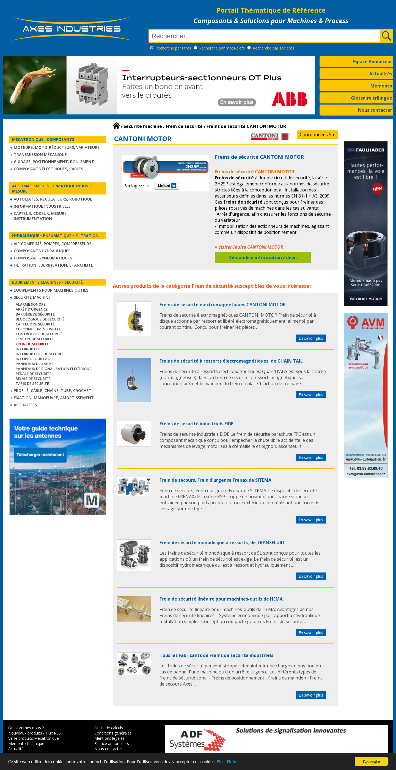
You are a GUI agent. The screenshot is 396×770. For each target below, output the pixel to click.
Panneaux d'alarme (35, 363)
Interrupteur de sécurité (40, 353)
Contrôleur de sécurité (39, 333)
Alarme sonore (30, 304)
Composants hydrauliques (42, 250)
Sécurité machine (32, 297)
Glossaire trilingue (371, 98)
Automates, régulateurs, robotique (53, 199)
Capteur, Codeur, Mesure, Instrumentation (41, 216)
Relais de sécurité (33, 378)
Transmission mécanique (40, 154)
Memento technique (26, 743)
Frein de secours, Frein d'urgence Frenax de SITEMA (215, 480)
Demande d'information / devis (263, 257)
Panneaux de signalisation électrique (53, 368)
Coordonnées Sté (318, 134)
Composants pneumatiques (43, 258)
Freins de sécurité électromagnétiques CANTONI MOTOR (223, 305)
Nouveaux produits (25, 733)
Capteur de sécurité (35, 324)
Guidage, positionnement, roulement (54, 161)
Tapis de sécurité (32, 383)
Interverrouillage (34, 358)
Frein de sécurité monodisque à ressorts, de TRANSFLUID (222, 542)
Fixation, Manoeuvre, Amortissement (54, 397)
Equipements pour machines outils (51, 290)
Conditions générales (113, 733)
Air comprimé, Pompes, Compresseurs (52, 243)
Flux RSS (53, 733)
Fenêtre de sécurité (35, 338)
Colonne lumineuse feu (39, 329)
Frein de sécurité (212, 286)
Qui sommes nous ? (26, 727)
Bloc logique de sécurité (40, 319)
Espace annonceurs (111, 743)
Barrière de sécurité (35, 314)
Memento (381, 86)
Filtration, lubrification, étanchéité (53, 265)
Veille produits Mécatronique (33, 738)
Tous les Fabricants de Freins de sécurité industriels (216, 655)
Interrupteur (29, 348)
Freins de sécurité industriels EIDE (196, 424)
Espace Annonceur (372, 62)
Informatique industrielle (42, 206)
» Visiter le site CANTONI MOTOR (249, 247)
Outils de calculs (108, 727)
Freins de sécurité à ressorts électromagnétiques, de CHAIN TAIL (231, 361)
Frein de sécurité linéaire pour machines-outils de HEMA (221, 599)
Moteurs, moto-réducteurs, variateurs (57, 147)
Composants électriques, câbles (48, 168)
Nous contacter (375, 110)
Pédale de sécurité (33, 373)
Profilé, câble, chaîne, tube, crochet (52, 390)
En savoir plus (311, 338)
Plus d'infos (227, 762)
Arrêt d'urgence (32, 309)
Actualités (380, 74)
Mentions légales (109, 738)
